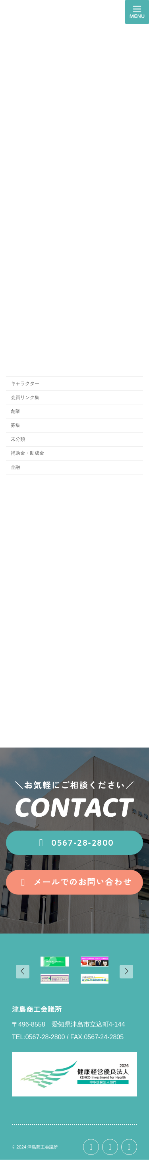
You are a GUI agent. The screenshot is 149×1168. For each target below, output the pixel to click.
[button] (74, 843)
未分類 (18, 439)
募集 (15, 425)
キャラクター (25, 383)
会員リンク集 (25, 397)
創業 (15, 411)
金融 (15, 467)
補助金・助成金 (27, 453)
